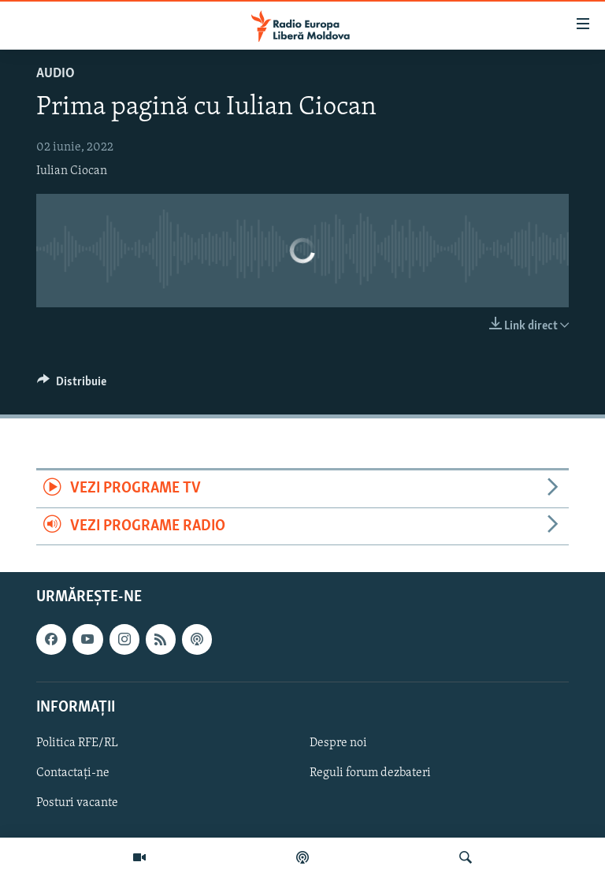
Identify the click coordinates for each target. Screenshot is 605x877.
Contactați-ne (72, 773)
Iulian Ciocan (71, 171)
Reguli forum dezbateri (370, 773)
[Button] (71, 385)
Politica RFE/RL (77, 743)
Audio (55, 73)
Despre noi (338, 743)
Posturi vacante (77, 803)
